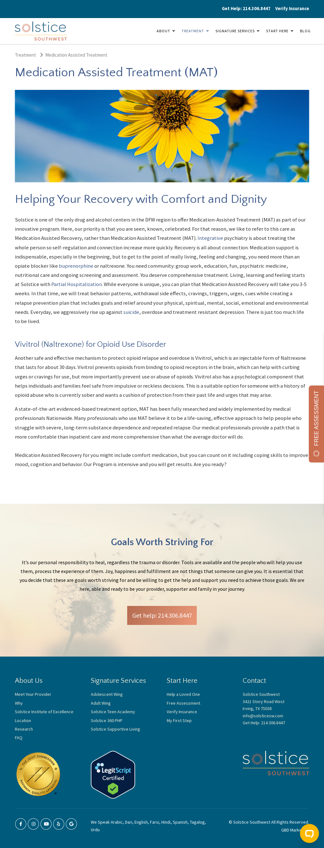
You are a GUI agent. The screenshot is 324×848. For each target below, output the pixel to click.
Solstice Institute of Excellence (44, 711)
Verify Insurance (292, 8)
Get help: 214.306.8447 (162, 615)
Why (19, 703)
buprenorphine (76, 266)
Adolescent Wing (107, 694)
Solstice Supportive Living (115, 729)
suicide (131, 312)
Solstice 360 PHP (106, 720)
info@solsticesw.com (263, 716)
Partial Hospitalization (76, 284)
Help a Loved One (183, 694)
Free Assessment (183, 703)
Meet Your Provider (33, 694)
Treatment (193, 30)
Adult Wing (101, 703)
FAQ (18, 737)
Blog (305, 30)
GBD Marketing (295, 830)
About (163, 30)
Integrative (210, 238)
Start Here (277, 30)
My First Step (179, 720)
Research (24, 729)
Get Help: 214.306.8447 (246, 8)
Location (23, 720)
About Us (29, 681)
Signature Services (235, 30)
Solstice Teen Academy (113, 711)
